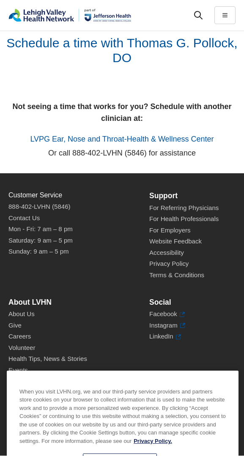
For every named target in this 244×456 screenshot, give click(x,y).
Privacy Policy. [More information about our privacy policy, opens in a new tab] (153, 449)
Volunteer (21, 347)
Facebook (167, 314)
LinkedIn (165, 336)
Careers (19, 336)
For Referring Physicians (184, 207)
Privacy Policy (169, 263)
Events (18, 370)
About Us (21, 313)
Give (15, 325)
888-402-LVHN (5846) (39, 206)
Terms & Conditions (176, 275)
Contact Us (24, 217)
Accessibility (166, 252)
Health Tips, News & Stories (47, 358)
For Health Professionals (184, 218)
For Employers (170, 230)
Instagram (167, 325)
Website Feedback (175, 241)
